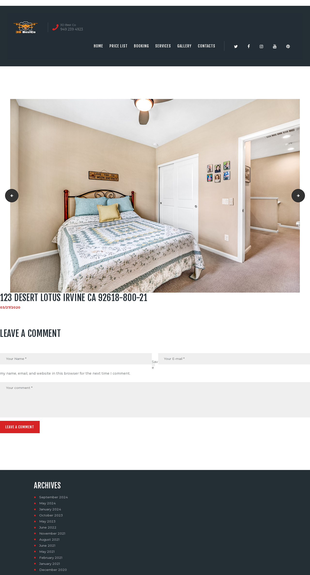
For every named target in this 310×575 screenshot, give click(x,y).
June (48, 529)
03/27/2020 (10, 307)
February (51, 559)
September (54, 499)
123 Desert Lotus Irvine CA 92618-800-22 (303, 196)
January (51, 511)
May (47, 505)
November (53, 535)
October (51, 517)
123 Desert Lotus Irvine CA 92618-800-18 (10, 196)
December (53, 571)
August (50, 541)
